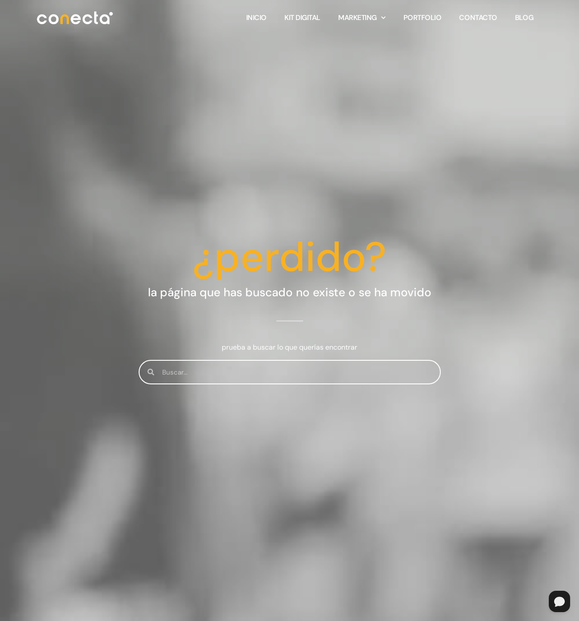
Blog (524, 17)
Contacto (478, 17)
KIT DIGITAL (302, 17)
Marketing (362, 17)
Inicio (256, 17)
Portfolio (422, 17)
